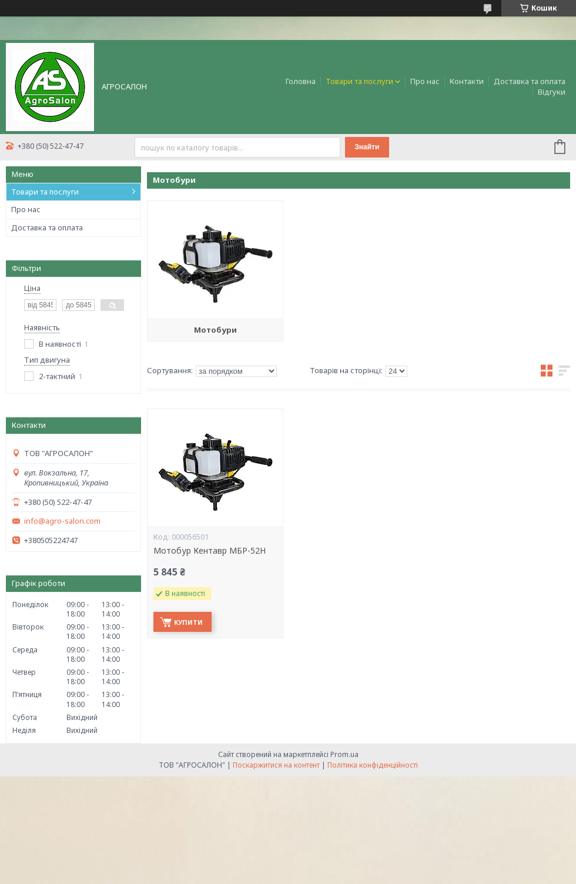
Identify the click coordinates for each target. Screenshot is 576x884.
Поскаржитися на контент (276, 765)
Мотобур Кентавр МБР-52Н (209, 550)
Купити (188, 622)
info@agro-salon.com (62, 521)
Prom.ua (344, 754)
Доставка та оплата (529, 81)
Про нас (425, 81)
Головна (301, 81)
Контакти (467, 81)
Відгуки (551, 91)
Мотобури (215, 329)
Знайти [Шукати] (366, 147)
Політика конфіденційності (372, 765)
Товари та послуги (359, 81)
